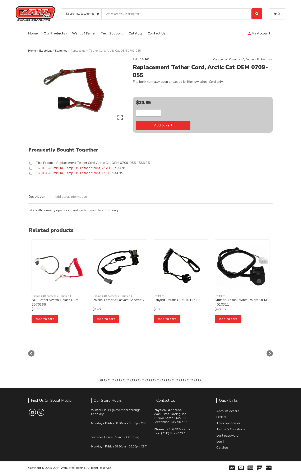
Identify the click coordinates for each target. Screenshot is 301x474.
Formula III (252, 59)
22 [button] (180, 380)
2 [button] (105, 380)
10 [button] (135, 380)
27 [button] (199, 380)
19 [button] (169, 380)
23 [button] (184, 380)
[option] (64, 351)
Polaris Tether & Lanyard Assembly (118, 300)
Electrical (45, 51)
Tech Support (112, 33)
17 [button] (162, 380)
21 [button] (177, 380)
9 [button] (131, 380)
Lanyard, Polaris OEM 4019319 (177, 300)
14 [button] (150, 380)
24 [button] (188, 380)
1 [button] (101, 380)
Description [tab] (36, 196)
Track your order (228, 423)
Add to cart (163, 125)
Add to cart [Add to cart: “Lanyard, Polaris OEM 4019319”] (167, 319)
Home (33, 33)
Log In (220, 441)
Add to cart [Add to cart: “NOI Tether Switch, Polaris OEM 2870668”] (45, 319)
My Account (261, 33)
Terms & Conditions (230, 429)
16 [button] (158, 380)
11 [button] (139, 380)
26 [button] (195, 380)
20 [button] (173, 380)
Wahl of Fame (83, 33)
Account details (228, 411)
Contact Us (157, 33)
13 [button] (146, 380)
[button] (31, 353)
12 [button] (143, 380)
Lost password (227, 435)
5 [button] (116, 380)
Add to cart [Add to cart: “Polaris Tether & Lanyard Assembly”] (106, 319)
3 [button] (109, 380)
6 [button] (120, 380)
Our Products (54, 33)
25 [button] (192, 380)
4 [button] (113, 380)
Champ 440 (236, 59)
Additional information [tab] (71, 196)
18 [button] (165, 380)
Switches (61, 51)
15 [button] (154, 380)
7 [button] (124, 380)
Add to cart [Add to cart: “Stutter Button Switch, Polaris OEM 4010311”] (228, 319)
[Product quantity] (148, 113)
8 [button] (128, 380)
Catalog (135, 33)
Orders (221, 417)
